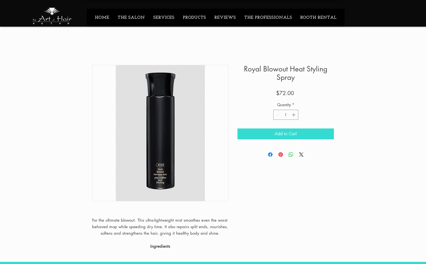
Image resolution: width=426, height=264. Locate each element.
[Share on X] (301, 154)
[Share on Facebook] (270, 154)
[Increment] (294, 115)
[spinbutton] (286, 115)
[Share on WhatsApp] (291, 154)
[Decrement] (277, 115)
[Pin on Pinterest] (280, 154)
